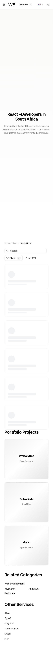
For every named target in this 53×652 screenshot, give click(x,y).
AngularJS (34, 588)
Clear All (30, 258)
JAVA (7, 613)
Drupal (8, 633)
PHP (7, 638)
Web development (15, 583)
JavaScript (10, 588)
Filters (13, 258)
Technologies (11, 628)
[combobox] (40, 4)
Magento (9, 623)
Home (7, 243)
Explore (26, 4)
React (15, 243)
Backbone (10, 593)
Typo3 (8, 618)
